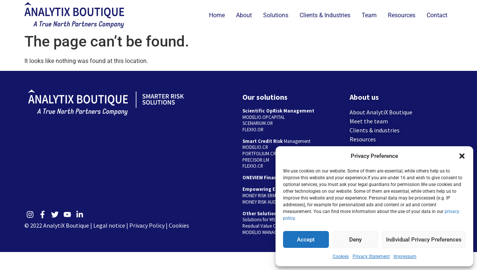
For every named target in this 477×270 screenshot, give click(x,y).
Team (369, 15)
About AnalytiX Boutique (381, 112)
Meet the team (369, 121)
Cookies (341, 256)
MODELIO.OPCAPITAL (263, 117)
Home (217, 15)
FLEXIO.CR (252, 166)
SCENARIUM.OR (257, 123)
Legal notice (109, 225)
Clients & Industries (325, 15)
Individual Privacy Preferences (424, 239)
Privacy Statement (371, 256)
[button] (462, 156)
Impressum (405, 256)
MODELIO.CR (255, 147)
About (244, 15)
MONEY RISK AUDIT (261, 202)
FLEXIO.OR (252, 129)
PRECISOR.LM (255, 160)
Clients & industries (375, 130)
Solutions (275, 15)
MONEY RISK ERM (259, 195)
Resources (401, 15)
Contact (437, 15)
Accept (306, 239)
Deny (355, 239)
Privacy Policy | (149, 225)
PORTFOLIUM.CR (259, 153)
